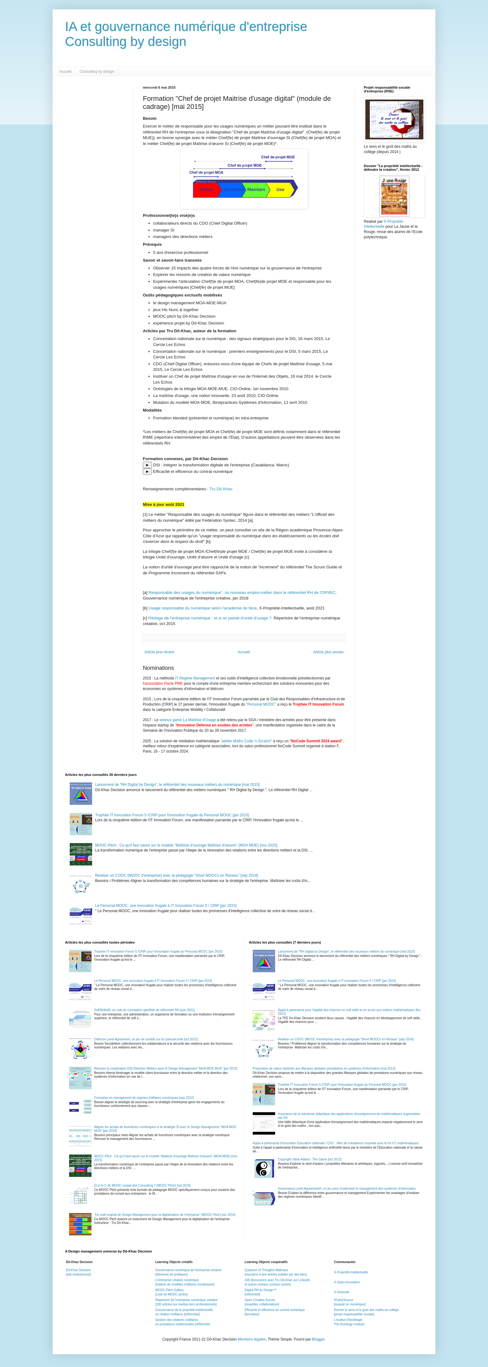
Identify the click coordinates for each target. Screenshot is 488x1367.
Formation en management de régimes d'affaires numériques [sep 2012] (144, 1097)
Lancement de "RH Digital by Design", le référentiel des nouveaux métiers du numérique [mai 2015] (177, 784)
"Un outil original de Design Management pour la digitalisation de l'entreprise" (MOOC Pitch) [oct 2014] (165, 1214)
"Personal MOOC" (261, 704)
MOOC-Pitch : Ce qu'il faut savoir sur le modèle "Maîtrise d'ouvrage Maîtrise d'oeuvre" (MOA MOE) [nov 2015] (186, 845)
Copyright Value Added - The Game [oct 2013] (309, 1159)
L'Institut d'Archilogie (348, 1320)
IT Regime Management (195, 678)
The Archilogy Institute (349, 1324)
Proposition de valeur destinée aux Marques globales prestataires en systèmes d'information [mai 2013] (324, 1068)
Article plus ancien (328, 652)
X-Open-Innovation (347, 1282)
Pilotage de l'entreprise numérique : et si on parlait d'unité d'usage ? (209, 618)
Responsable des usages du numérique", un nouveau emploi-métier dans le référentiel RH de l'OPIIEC (241, 592)
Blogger (318, 1339)
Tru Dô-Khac (220, 489)
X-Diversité (341, 1292)
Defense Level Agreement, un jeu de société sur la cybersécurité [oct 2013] (146, 1039)
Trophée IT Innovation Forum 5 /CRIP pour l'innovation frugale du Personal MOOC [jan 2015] (172, 815)
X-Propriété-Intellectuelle (351, 1272)
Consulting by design (97, 71)
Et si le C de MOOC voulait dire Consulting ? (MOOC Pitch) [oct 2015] (142, 1185)
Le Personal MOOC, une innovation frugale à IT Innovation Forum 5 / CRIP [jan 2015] (166, 905)
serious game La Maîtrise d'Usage (187, 720)
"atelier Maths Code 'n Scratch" (246, 741)
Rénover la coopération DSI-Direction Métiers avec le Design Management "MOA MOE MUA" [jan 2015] (165, 1068)
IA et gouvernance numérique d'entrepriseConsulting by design (186, 34)
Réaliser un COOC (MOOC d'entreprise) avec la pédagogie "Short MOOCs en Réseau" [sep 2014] (176, 875)
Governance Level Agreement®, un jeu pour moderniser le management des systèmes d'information (347, 1188)
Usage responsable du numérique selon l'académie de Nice (202, 608)
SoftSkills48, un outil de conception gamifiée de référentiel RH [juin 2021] (144, 1010)
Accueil (65, 71)
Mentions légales (252, 1339)
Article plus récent (159, 652)
